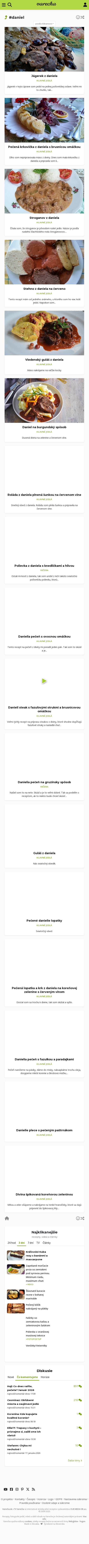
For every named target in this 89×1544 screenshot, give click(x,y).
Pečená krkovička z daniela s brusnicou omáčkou (44, 147)
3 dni (22, 1242)
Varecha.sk (7, 1509)
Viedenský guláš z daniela (44, 359)
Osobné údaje (56, 1502)
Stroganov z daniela (44, 217)
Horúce (45, 1377)
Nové (11, 1377)
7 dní (30, 1242)
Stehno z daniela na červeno (44, 288)
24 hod (12, 1242)
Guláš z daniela (44, 853)
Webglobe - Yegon (77, 1521)
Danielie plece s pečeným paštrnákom (44, 1130)
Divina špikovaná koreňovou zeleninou (44, 1194)
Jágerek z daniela (44, 76)
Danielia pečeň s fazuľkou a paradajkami (44, 1059)
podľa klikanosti (43, 23)
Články (47, 1242)
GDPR (58, 1499)
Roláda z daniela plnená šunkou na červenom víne (44, 494)
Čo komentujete (27, 1377)
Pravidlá (29, 1502)
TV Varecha (19, 1509)
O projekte (7, 1499)
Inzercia (41, 1499)
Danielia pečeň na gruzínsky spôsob (44, 782)
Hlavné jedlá (44, 80)
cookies (28, 1521)
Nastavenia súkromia (75, 1499)
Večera (44, 570)
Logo (50, 1499)
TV (38, 1242)
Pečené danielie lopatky (44, 920)
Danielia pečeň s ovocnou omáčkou (44, 636)
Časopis (31, 1499)
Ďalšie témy (75, 1460)
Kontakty (20, 1499)
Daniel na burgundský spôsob (44, 427)
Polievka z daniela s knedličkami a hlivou (44, 565)
